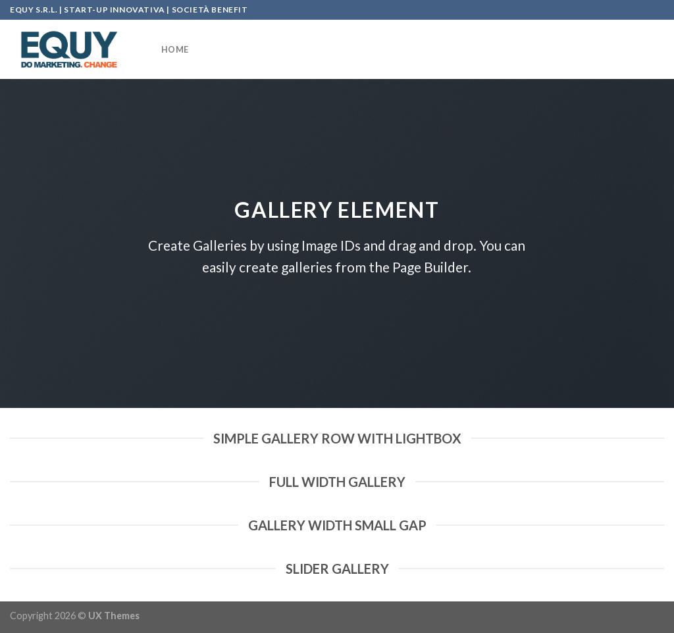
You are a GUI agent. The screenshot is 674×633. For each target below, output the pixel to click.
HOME (174, 49)
